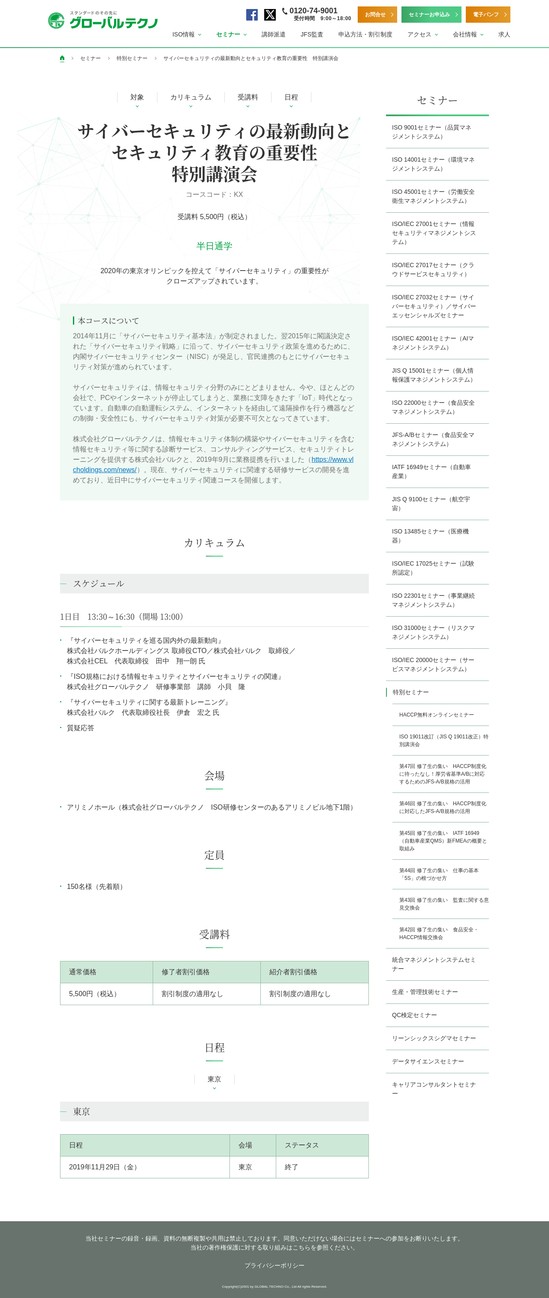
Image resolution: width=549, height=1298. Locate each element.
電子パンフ (486, 15)
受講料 (248, 97)
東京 (214, 1079)
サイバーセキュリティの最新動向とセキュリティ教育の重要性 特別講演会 (250, 58)
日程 (291, 97)
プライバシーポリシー (274, 1265)
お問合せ (375, 15)
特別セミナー (132, 58)
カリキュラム (190, 97)
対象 (137, 97)
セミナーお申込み (429, 15)
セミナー (90, 58)
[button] (186, 34)
